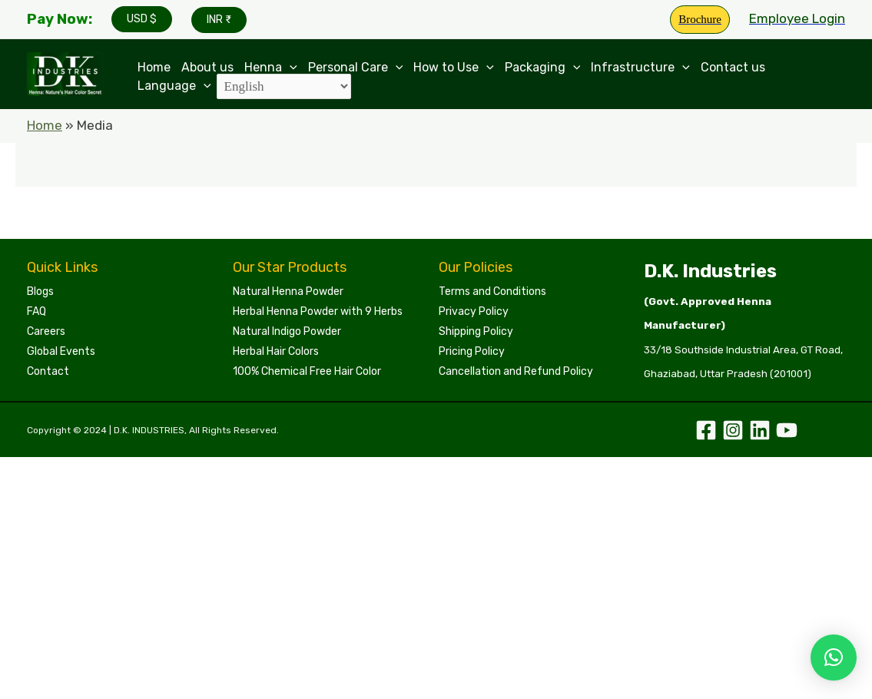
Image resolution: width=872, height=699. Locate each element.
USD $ (142, 18)
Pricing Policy (472, 351)
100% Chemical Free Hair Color (307, 371)
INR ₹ (219, 19)
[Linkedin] (759, 430)
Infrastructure (640, 67)
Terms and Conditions (492, 291)
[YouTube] (786, 430)
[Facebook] (706, 430)
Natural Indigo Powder (287, 331)
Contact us (733, 67)
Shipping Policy (476, 331)
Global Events (61, 351)
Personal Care (355, 67)
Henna (270, 67)
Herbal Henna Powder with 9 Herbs (318, 311)
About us (207, 67)
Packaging (543, 67)
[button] (834, 657)
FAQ (36, 311)
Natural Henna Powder (288, 291)
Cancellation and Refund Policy (516, 371)
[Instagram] (732, 430)
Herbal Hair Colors (276, 351)
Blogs (40, 291)
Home (154, 67)
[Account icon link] (797, 19)
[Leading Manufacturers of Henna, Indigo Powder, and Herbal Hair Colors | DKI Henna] (65, 73)
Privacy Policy (474, 311)
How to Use (453, 67)
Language (174, 85)
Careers (46, 331)
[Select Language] (284, 86)
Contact (48, 371)
